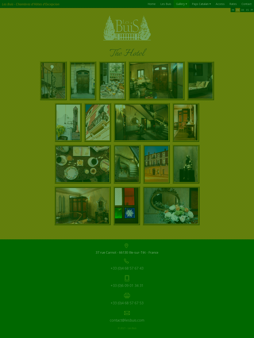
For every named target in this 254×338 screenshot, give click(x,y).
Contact (246, 4)
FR (233, 10)
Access (220, 4)
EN (237, 10)
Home (152, 4)
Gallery (181, 4)
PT (252, 10)
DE (242, 10)
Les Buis (165, 4)
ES (247, 10)
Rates (233, 4)
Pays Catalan (201, 4)
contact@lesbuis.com (127, 320)
